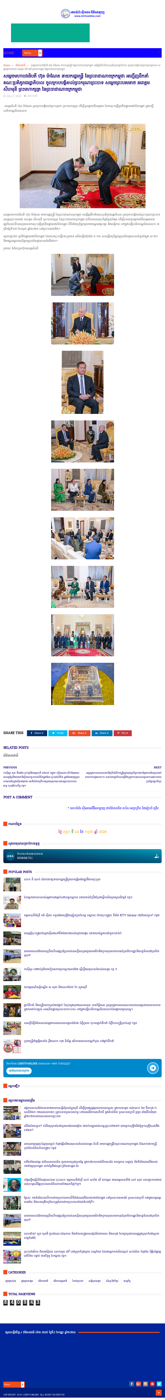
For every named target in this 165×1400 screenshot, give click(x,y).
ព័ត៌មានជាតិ (20, 66)
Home (8, 54)
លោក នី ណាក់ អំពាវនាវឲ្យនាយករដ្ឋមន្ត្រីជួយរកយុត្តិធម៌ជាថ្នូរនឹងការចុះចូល (62, 882)
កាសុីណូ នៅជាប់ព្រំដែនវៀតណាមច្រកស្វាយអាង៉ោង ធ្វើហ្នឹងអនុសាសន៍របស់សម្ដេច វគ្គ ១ (70, 972)
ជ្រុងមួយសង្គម (27, 1283)
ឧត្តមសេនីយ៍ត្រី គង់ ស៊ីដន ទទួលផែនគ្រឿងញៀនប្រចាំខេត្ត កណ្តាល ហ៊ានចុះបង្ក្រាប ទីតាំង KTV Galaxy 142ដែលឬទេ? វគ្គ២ (91, 918)
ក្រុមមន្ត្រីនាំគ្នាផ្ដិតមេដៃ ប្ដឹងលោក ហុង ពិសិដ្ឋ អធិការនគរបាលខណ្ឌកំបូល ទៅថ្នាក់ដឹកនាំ (69, 1044)
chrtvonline (31, 1397)
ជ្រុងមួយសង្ (11, 1283)
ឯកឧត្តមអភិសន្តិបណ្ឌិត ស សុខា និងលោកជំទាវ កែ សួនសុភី (55, 990)
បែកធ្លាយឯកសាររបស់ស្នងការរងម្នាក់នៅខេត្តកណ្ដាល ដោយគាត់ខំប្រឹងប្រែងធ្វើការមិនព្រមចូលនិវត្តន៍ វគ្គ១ (78, 900)
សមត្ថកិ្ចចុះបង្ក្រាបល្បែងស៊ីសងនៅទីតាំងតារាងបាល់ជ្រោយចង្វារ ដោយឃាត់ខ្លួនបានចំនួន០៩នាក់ (73, 936)
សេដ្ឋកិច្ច (127, 1283)
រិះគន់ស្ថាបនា (77, 1283)
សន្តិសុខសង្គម (95, 1283)
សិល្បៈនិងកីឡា (112, 1283)
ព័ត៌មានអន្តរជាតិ (60, 1283)
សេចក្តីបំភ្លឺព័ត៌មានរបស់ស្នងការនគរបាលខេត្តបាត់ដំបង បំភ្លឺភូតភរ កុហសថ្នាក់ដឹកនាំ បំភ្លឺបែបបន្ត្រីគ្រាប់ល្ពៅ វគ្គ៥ (80, 1026)
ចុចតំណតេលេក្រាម (19, 1073)
